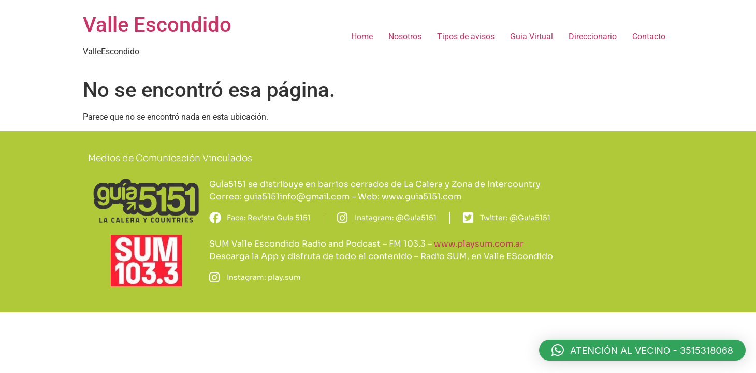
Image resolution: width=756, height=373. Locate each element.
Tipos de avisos (466, 36)
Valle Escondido (157, 24)
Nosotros (404, 36)
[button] (642, 350)
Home (362, 36)
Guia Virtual (531, 36)
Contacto (648, 36)
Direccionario (593, 36)
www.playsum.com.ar (479, 243)
